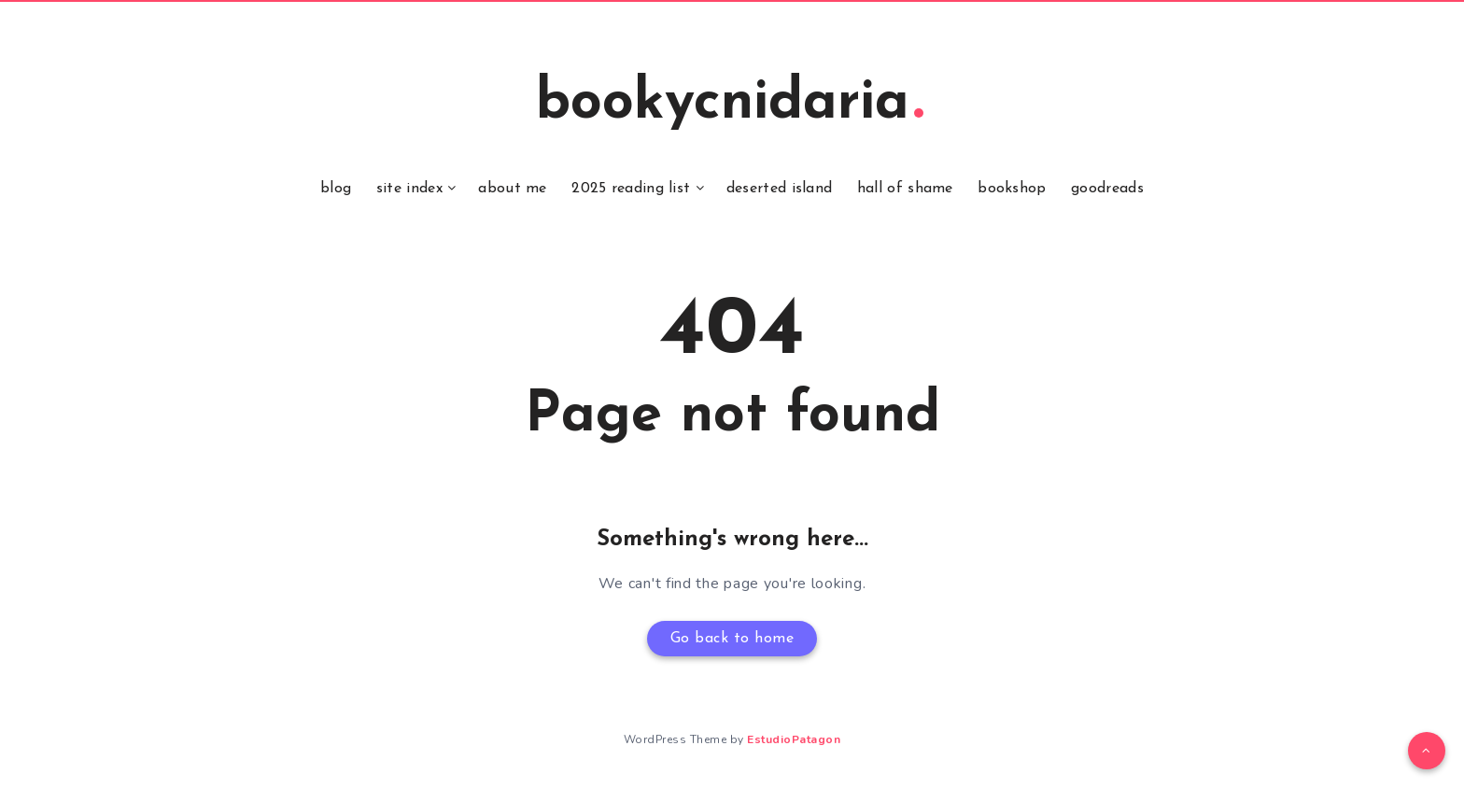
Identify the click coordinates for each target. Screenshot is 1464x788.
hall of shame (905, 188)
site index (409, 188)
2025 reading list (630, 188)
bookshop (1012, 188)
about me (512, 188)
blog (335, 188)
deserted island (779, 188)
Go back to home (732, 638)
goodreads (1107, 188)
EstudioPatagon (793, 739)
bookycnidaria (729, 104)
